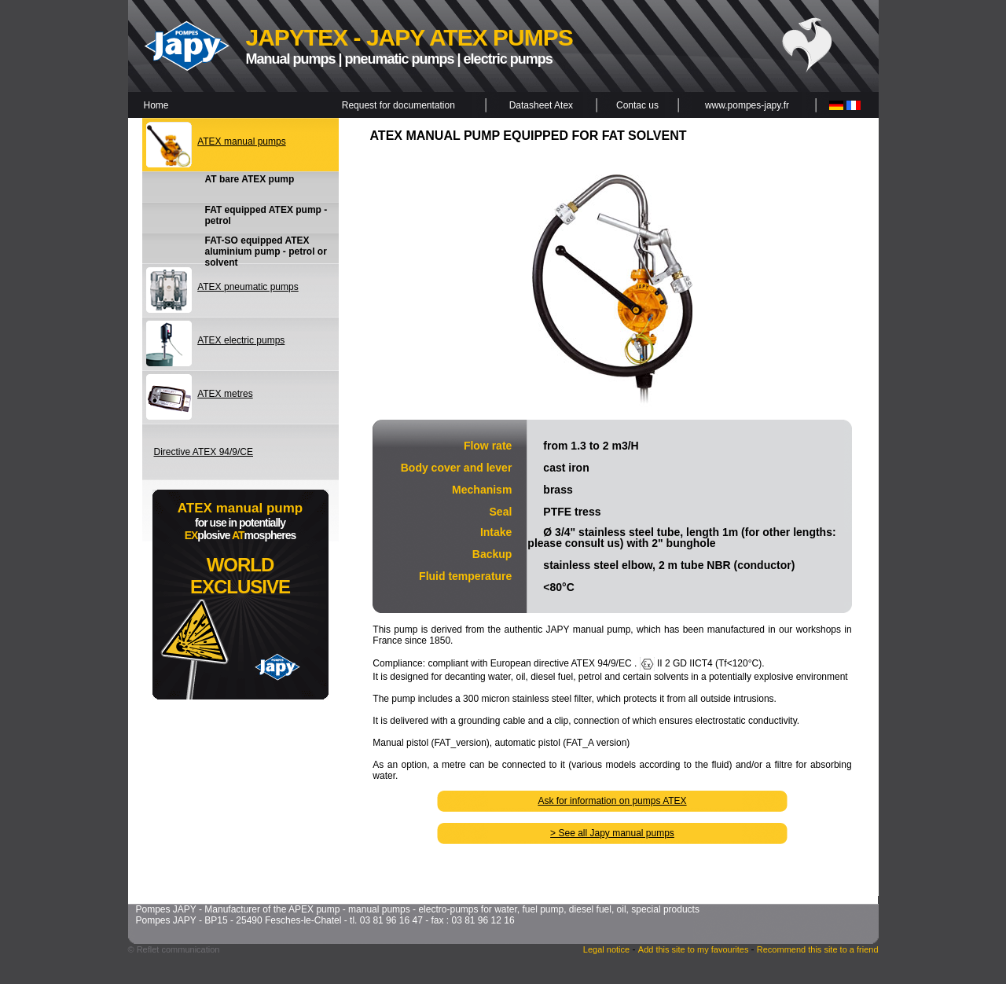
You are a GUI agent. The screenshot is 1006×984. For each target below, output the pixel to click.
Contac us (637, 105)
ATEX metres (224, 393)
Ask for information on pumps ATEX (612, 800)
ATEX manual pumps (241, 141)
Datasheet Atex (541, 105)
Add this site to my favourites (694, 949)
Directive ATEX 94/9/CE (204, 451)
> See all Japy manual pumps (612, 833)
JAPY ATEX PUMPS (469, 37)
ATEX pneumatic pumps (248, 286)
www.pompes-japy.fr (747, 105)
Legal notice (606, 949)
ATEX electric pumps (241, 340)
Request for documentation (398, 105)
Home (156, 105)
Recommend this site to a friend (818, 949)
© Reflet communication (174, 949)
